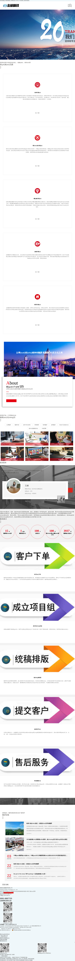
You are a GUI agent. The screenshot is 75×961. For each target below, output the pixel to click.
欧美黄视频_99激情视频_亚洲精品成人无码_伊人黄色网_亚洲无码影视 (14, 0)
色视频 (30, 960)
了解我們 (11, 400)
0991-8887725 (6, 898)
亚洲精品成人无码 (4, 960)
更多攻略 (5, 884)
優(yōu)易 (7, 924)
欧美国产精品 (12, 960)
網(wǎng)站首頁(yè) (5, 934)
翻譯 (11, 924)
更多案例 (3, 462)
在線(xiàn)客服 (3, 939)
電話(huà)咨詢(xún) (4, 938)
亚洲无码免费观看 (20, 960)
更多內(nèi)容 (4, 802)
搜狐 (13, 924)
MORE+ (70, 490)
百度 (15, 924)
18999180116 (5, 901)
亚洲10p (27, 960)
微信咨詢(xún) (3, 941)
